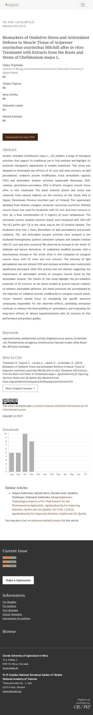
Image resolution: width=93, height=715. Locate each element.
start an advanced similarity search (41, 520)
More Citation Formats (19, 388)
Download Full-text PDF (20, 137)
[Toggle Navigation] (83, 4)
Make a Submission (18, 580)
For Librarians (10, 610)
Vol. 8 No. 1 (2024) (13, 22)
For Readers (9, 602)
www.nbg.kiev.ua (12, 691)
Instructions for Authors (16, 618)
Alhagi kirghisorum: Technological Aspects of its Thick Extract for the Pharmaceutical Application (42, 501)
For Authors (9, 606)
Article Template (12, 614)
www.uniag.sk (10, 668)
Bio (4, 76)
